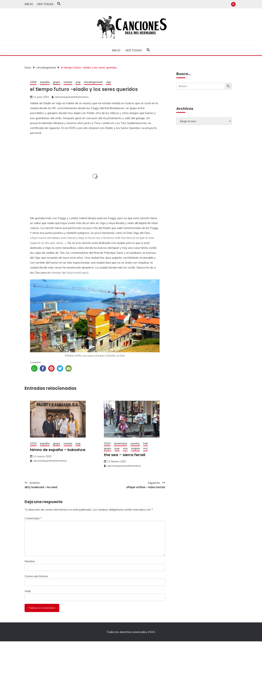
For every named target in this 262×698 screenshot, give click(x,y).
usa (125, 448)
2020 (33, 443)
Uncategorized (93, 82)
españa (44, 82)
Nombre (30, 561)
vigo (108, 82)
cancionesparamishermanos (71, 97)
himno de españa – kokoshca (57, 449)
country (135, 443)
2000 (33, 82)
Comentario (33, 518)
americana (120, 443)
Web (28, 591)
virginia (135, 448)
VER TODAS (45, 4)
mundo (68, 82)
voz (145, 448)
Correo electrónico (36, 576)
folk (145, 443)
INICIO (29, 4)
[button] (59, 4)
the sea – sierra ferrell (124, 454)
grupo (56, 82)
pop (78, 82)
